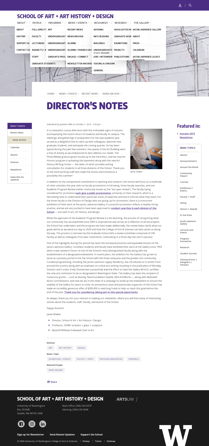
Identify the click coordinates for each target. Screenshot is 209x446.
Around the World (189, 167)
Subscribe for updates (17, 178)
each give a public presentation (93, 193)
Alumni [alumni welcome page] (14, 154)
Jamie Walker (56, 370)
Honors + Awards (188, 209)
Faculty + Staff (187, 196)
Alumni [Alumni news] (183, 155)
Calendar (15, 147)
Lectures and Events (186, 231)
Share (52, 382)
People (37, 22)
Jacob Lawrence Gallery (188, 222)
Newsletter (16, 169)
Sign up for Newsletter (30, 434)
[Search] (190, 5)
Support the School (92, 434)
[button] (146, 168)
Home (50, 93)
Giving (183, 202)
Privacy (86, 441)
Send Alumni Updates (62, 434)
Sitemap (111, 441)
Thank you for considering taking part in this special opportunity (101, 292)
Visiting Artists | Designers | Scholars (188, 262)
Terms (98, 441)
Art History (65, 348)
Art (50, 348)
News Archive (111, 93)
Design (81, 348)
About (21, 22)
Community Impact (186, 174)
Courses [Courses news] (184, 182)
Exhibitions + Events (186, 189)
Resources (101, 22)
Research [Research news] (184, 247)
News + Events (77, 22)
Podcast (14, 162)
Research (121, 22)
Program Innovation (185, 240)
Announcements (188, 161)
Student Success (188, 253)
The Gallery (141, 22)
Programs (54, 22)
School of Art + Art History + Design (65, 16)
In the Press (186, 215)
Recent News (90, 93)
